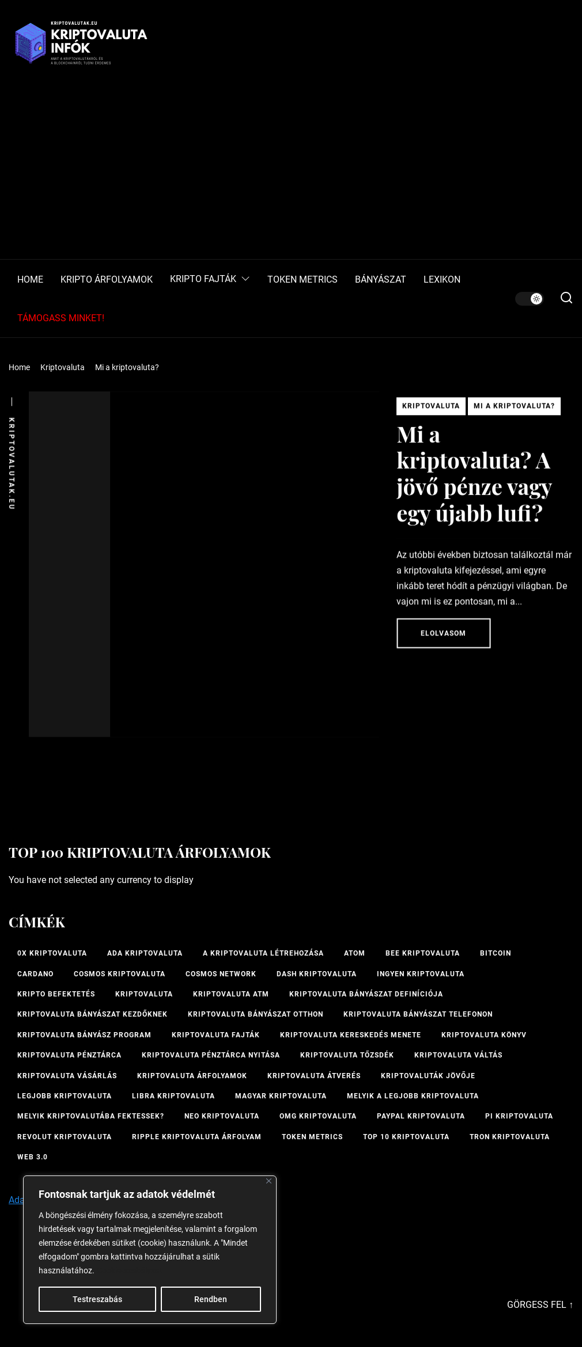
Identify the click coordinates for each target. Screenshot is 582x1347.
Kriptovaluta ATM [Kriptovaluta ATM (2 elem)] (231, 994)
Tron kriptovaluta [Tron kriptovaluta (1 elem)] (510, 1137)
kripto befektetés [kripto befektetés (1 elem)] (56, 994)
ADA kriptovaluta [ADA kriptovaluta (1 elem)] (145, 953)
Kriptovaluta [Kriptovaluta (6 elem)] (144, 994)
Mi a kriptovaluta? (514, 409)
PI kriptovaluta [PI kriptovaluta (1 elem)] (519, 1116)
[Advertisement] (291, 172)
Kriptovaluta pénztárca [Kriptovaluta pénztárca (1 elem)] (69, 1055)
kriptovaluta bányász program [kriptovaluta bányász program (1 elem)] (84, 1035)
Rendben (210, 1299)
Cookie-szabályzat (129, 1270)
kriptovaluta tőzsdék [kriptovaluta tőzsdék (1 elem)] (347, 1055)
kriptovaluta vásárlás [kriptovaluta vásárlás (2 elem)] (67, 1076)
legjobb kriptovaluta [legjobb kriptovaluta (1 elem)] (64, 1096)
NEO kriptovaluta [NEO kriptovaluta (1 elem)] (221, 1116)
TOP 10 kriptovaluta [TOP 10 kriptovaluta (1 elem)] (406, 1137)
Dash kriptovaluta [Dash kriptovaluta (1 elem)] (317, 974)
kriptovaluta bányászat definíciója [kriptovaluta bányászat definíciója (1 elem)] (366, 994)
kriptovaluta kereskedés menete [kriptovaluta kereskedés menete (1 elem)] (350, 1035)
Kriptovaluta (431, 409)
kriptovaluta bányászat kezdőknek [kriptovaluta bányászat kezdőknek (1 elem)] (92, 1014)
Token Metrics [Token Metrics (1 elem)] (312, 1137)
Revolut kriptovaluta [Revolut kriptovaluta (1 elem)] (64, 1137)
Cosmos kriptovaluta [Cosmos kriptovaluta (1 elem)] (119, 974)
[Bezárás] (268, 1181)
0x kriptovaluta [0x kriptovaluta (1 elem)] (52, 953)
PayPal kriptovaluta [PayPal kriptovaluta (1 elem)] (421, 1116)
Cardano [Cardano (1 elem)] (35, 974)
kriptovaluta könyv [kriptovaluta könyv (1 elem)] (484, 1035)
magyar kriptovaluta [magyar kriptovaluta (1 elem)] (281, 1096)
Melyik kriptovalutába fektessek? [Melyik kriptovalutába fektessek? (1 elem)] (90, 1116)
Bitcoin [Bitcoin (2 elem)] (495, 953)
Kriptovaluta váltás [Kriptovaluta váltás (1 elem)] (458, 1055)
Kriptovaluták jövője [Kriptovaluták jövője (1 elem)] (428, 1076)
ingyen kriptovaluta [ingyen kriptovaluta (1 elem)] (420, 974)
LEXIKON (442, 279)
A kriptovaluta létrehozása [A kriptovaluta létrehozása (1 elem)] (263, 953)
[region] (150, 1249)
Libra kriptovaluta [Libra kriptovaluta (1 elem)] (173, 1096)
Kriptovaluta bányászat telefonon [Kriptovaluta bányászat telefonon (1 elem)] (418, 1014)
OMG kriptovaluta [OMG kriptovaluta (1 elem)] (318, 1116)
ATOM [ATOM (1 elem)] (354, 953)
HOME (30, 279)
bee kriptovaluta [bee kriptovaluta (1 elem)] (423, 953)
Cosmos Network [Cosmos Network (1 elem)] (221, 974)
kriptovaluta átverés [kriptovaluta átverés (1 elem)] (314, 1076)
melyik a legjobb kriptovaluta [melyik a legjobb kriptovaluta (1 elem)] (413, 1096)
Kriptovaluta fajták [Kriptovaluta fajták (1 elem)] (216, 1035)
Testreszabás (97, 1299)
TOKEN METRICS (302, 279)
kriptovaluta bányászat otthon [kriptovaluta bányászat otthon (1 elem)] (255, 1014)
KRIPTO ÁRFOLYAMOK (107, 279)
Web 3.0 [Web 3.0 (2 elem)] (32, 1157)
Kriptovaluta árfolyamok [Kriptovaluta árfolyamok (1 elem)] (192, 1076)
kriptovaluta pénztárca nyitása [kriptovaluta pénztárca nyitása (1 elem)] (211, 1055)
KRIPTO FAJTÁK (210, 279)
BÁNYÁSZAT (380, 279)
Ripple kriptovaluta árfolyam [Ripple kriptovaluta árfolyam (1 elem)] (197, 1137)
